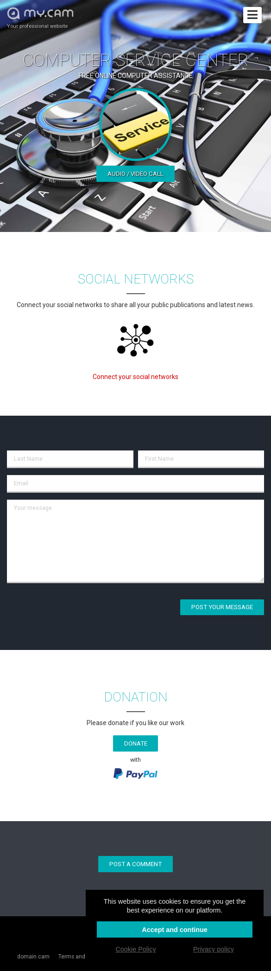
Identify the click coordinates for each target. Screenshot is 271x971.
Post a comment (135, 864)
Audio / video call (135, 173)
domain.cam (33, 956)
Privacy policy (213, 949)
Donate (135, 743)
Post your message (222, 607)
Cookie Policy (135, 949)
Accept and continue (175, 929)
